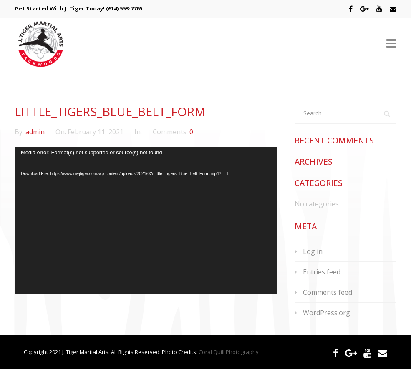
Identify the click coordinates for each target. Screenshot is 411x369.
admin (35, 131)
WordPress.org (326, 312)
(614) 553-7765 (124, 8)
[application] (146, 220)
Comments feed (327, 292)
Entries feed (321, 271)
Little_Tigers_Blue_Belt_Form (110, 111)
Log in (313, 251)
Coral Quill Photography (229, 352)
